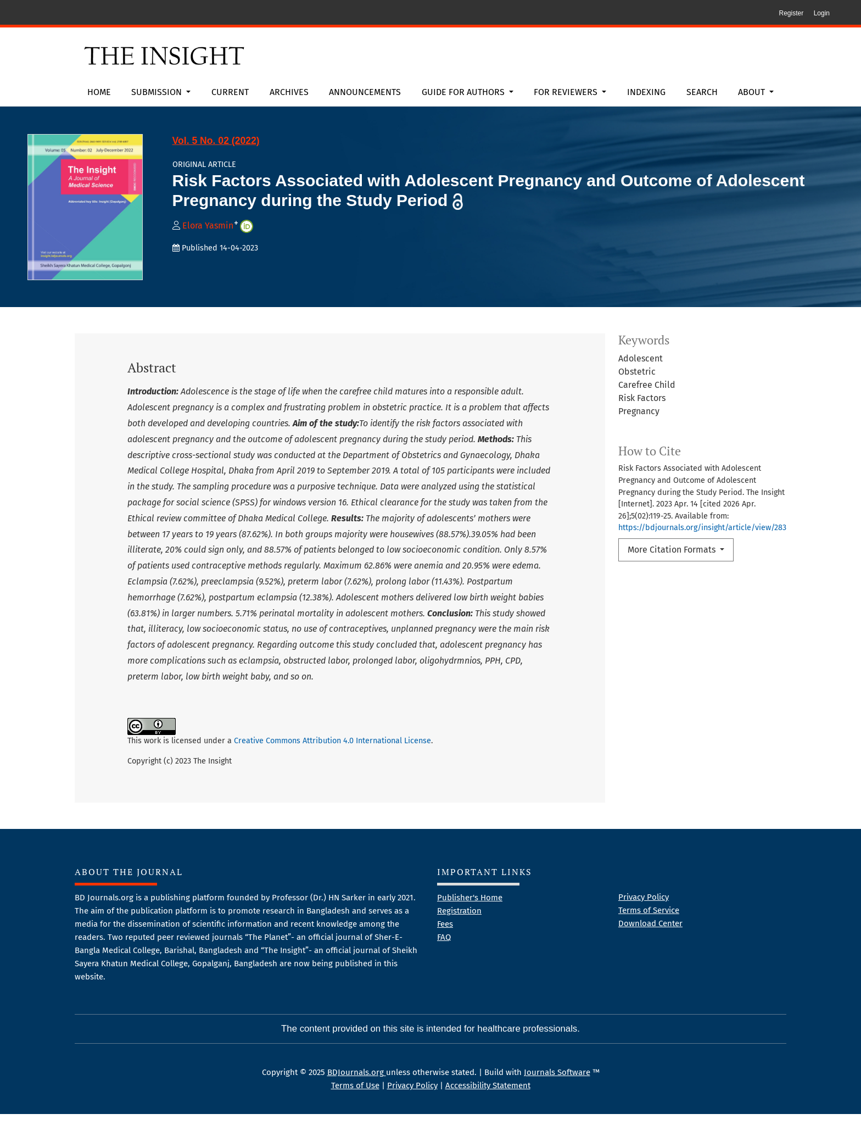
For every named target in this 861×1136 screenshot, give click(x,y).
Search (702, 92)
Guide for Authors (464, 92)
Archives (289, 92)
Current (230, 92)
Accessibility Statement (487, 1107)
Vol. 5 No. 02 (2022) (216, 140)
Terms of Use (355, 1107)
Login (822, 13)
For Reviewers (567, 92)
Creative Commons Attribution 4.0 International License (332, 740)
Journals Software (557, 1094)
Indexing (646, 92)
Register (791, 13)
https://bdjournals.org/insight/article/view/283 (702, 527)
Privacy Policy (643, 919)
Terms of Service (648, 932)
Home (99, 92)
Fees (445, 946)
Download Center (650, 945)
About (752, 92)
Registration (459, 933)
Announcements (365, 92)
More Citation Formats (673, 549)
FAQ (444, 959)
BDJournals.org (356, 1094)
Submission (157, 92)
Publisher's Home (469, 920)
